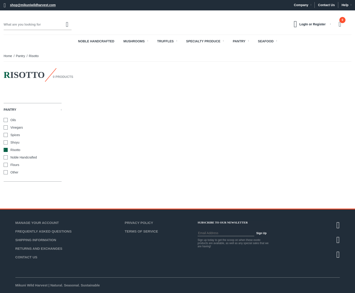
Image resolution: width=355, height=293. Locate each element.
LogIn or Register (312, 24)
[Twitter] (338, 225)
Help (346, 5)
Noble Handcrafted (96, 41)
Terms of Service (141, 231)
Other (14, 172)
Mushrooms (135, 41)
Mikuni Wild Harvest (31, 285)
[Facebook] (338, 240)
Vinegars (16, 127)
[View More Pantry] (61, 109)
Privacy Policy (139, 223)
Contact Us (326, 5)
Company (302, 5)
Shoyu (14, 142)
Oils (13, 120)
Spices (15, 135)
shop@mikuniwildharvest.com (33, 5)
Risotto (15, 150)
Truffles (167, 41)
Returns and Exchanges (38, 248)
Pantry (241, 41)
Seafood (267, 41)
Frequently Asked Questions (43, 231)
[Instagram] (338, 255)
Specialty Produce (205, 41)
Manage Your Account (37, 223)
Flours (14, 165)
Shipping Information (35, 240)
